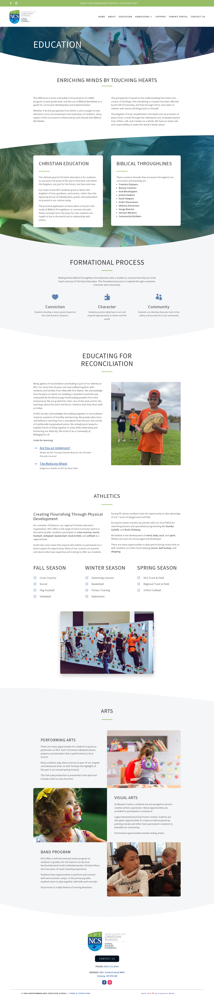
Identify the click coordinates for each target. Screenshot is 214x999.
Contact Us (198, 16)
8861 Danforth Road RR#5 (112, 972)
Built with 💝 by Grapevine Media (158, 993)
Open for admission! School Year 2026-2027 (109, 3)
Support (160, 16)
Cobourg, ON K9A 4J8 (107, 976)
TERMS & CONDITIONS (79, 993)
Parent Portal (178, 16)
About (112, 16)
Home (101, 16)
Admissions (142, 16)
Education (125, 16)
